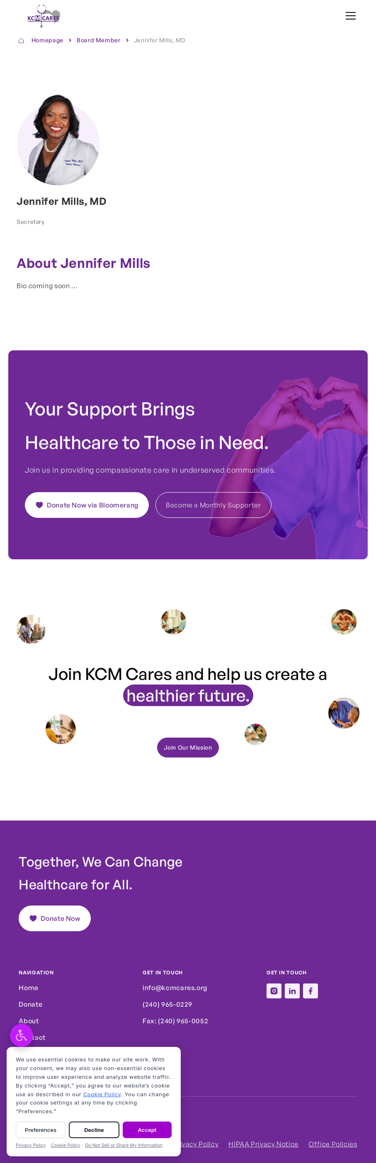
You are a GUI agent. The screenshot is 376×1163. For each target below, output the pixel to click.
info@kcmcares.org (175, 987)
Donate (30, 1004)
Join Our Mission (188, 747)
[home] (41, 15)
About (29, 1021)
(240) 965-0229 (167, 1004)
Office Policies (332, 1144)
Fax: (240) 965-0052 (175, 1021)
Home (29, 987)
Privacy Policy (195, 1144)
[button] (349, 15)
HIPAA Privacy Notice (263, 1144)
